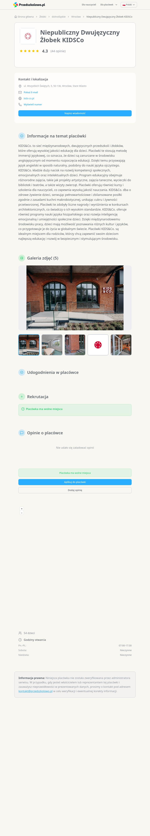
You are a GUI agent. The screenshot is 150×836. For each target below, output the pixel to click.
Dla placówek (109, 4)
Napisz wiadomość (75, 113)
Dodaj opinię (75, 491)
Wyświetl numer (33, 104)
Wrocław (76, 16)
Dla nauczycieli (89, 4)
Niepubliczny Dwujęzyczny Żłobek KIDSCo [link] (109, 16)
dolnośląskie (59, 16)
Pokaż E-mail (31, 92)
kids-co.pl (29, 98)
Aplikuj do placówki (75, 483)
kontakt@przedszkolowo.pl (36, 692)
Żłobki (42, 16)
